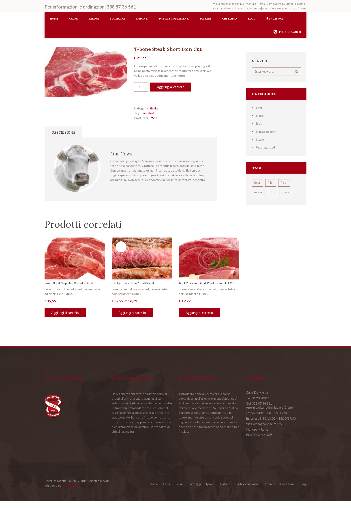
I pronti (142, 18)
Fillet (259, 108)
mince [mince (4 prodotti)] (278, 195)
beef (144, 114)
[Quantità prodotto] (142, 87)
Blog (252, 18)
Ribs (259, 124)
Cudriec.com (70, 492)
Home (54, 18)
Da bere (205, 18)
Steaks (154, 109)
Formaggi (117, 18)
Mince (260, 116)
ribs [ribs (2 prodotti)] (258, 207)
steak (152, 114)
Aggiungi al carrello (173, 87)
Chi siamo (229, 18)
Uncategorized (266, 148)
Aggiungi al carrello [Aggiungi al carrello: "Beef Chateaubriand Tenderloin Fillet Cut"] (201, 318)
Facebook (275, 18)
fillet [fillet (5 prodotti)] (276, 184)
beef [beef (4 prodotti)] (259, 184)
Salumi (93, 18)
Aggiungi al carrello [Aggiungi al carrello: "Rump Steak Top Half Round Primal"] (67, 314)
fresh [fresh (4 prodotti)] (259, 195)
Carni (73, 18)
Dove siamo (285, 491)
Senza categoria (267, 132)
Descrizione (68, 133)
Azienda (263, 491)
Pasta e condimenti (174, 18)
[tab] (69, 133)
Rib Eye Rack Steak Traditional (134, 285)
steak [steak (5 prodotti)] (276, 207)
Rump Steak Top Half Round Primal (71, 285)
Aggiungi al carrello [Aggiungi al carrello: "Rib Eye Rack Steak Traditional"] (134, 314)
